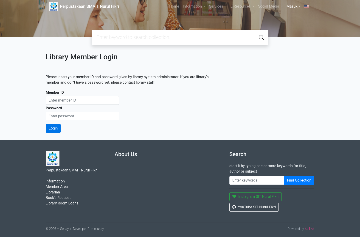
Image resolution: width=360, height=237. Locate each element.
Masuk (292, 6)
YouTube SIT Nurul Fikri (254, 207)
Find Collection (299, 180)
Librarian (53, 192)
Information (193, 6)
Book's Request (58, 198)
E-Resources (241, 6)
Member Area (57, 187)
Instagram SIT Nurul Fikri (255, 196)
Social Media (269, 6)
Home (174, 6)
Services (216, 6)
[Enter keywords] (256, 180)
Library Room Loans (62, 203)
